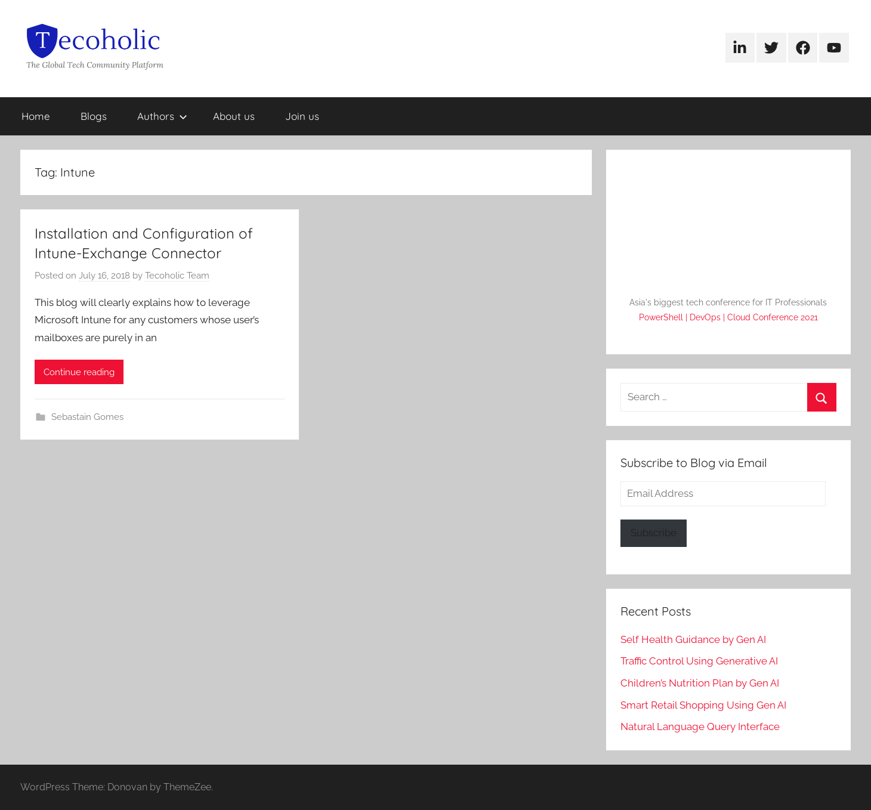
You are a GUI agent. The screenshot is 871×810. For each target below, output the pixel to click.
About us (234, 116)
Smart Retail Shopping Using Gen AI (703, 705)
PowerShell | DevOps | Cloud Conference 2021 (728, 317)
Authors (162, 116)
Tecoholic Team (177, 275)
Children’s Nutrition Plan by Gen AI (699, 683)
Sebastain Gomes (87, 417)
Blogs (94, 116)
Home (35, 116)
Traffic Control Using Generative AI (699, 661)
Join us (302, 116)
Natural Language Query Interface (700, 726)
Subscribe (654, 533)
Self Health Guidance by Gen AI (693, 639)
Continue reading (79, 372)
